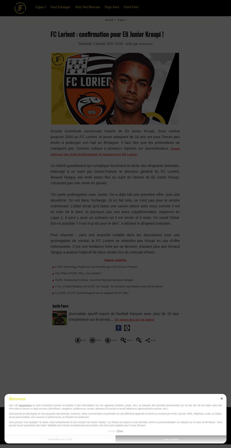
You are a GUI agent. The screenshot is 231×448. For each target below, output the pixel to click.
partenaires (25, 405)
